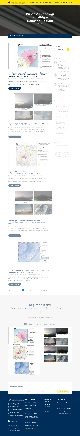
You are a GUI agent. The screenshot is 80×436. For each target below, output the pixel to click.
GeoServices (47, 404)
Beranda (57, 35)
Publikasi (63, 2)
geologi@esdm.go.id (14, 421)
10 (35, 290)
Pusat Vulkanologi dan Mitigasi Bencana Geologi (31, 78)
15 (44, 290)
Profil (31, 2)
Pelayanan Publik (47, 2)
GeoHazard (47, 406)
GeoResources (48, 409)
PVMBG (61, 35)
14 (41, 290)
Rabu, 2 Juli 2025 (13, 78)
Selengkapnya (15, 88)
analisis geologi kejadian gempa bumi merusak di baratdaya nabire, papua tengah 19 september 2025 (31, 415)
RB (70, 2)
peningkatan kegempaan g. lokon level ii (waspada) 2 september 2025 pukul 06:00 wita (31, 424)
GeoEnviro (47, 411)
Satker (38, 2)
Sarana (56, 2)
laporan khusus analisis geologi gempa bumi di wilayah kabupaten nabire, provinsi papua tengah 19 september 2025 (31, 405)
